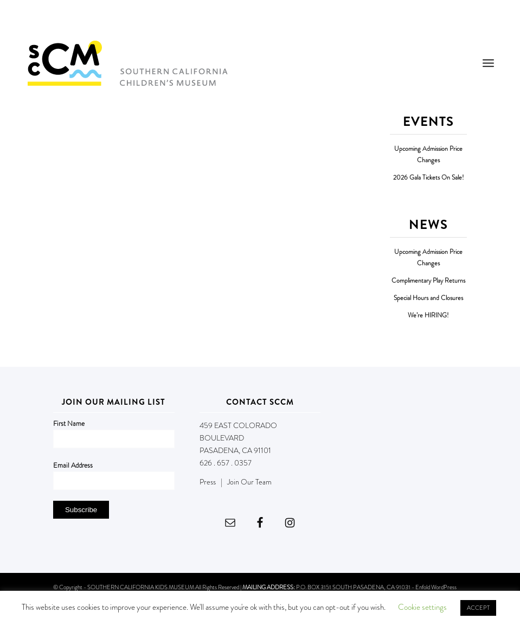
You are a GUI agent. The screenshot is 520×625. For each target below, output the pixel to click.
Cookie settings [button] (422, 607)
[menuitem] (488, 63)
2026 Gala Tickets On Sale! (428, 177)
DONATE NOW (469, 21)
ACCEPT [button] (478, 607)
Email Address (73, 465)
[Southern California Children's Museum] (127, 63)
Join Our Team (249, 481)
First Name (69, 423)
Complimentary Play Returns (428, 280)
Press (208, 481)
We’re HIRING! (428, 315)
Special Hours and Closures (428, 298)
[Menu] (488, 63)
